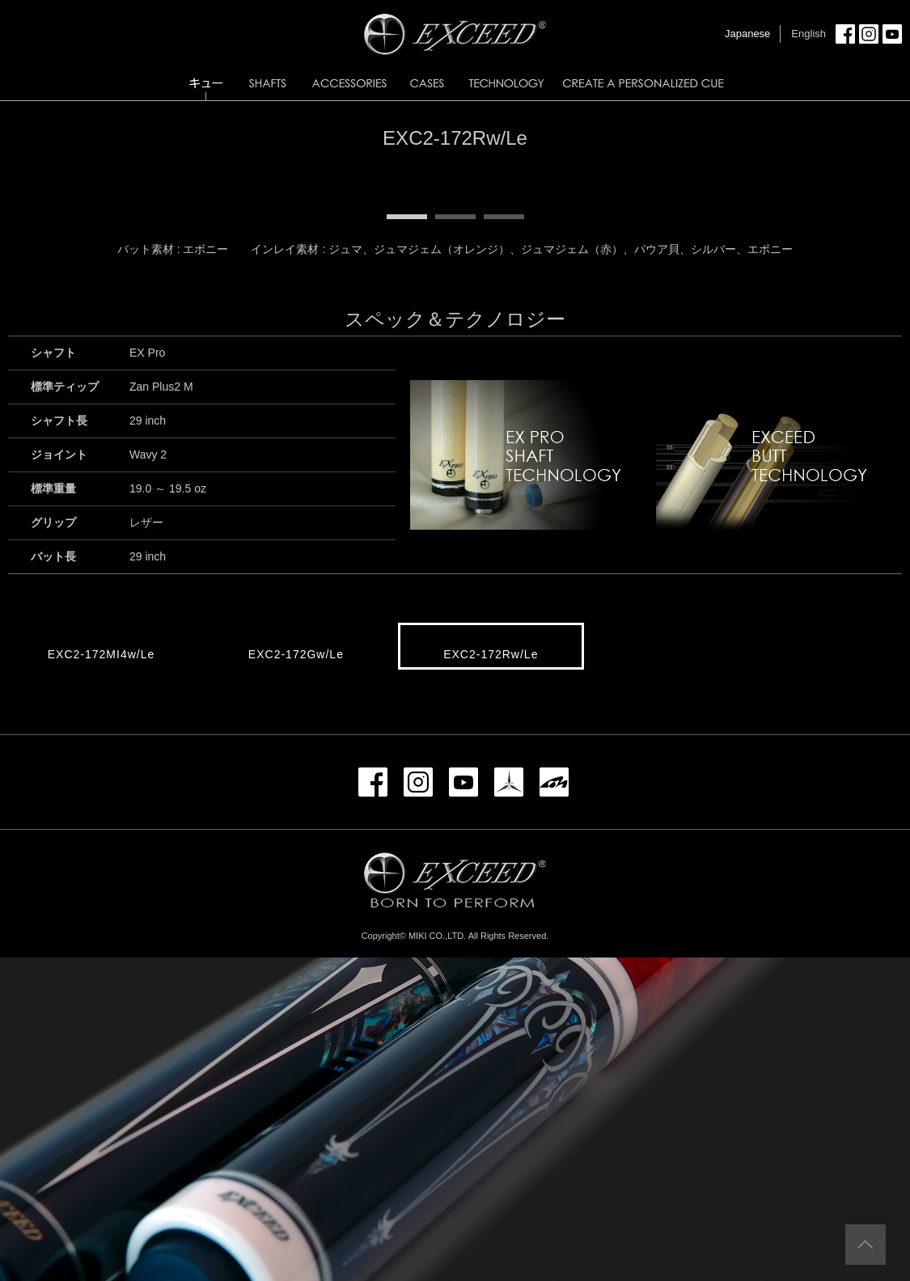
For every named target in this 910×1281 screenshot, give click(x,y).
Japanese (747, 33)
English (808, 33)
